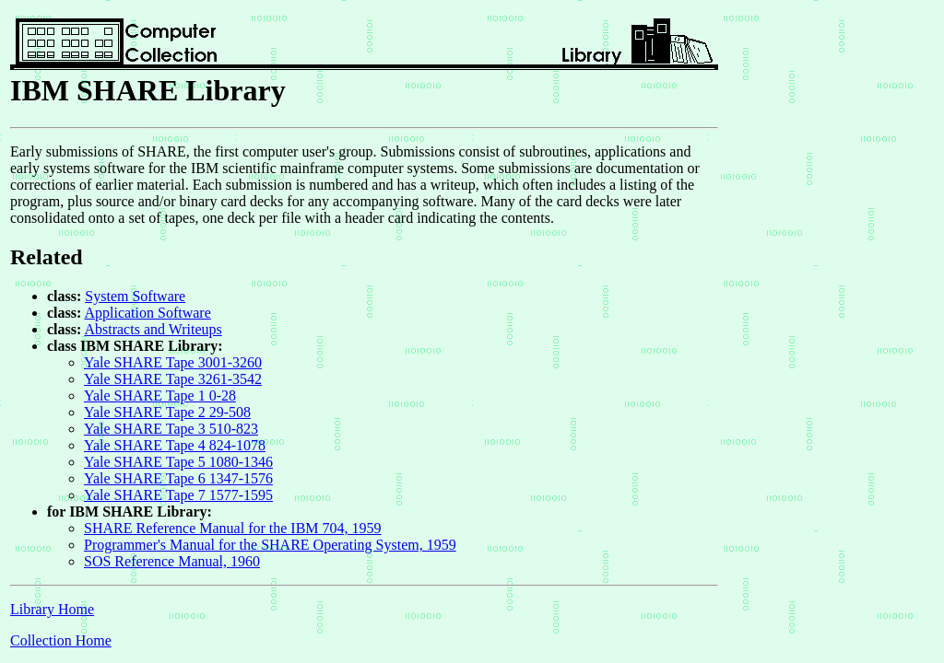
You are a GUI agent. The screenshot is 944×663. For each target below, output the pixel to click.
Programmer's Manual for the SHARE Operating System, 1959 (270, 544)
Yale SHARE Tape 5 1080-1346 (178, 462)
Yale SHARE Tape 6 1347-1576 (178, 478)
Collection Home (61, 640)
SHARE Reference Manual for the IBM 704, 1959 (233, 528)
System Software (135, 296)
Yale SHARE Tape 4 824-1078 (175, 445)
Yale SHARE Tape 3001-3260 (173, 362)
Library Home (52, 609)
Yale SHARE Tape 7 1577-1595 (178, 495)
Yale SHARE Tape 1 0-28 (160, 395)
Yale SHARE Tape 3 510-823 (171, 428)
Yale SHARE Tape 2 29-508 (167, 412)
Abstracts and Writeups (152, 329)
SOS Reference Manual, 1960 (172, 561)
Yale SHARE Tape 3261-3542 (173, 379)
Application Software (147, 312)
